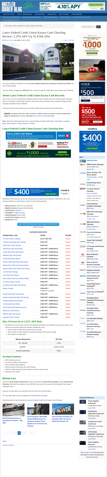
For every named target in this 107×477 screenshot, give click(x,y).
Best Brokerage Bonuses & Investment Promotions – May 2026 (13, 421)
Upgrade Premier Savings (11, 317)
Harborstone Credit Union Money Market (16, 265)
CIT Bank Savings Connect (11, 282)
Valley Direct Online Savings (12, 246)
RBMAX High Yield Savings (12, 314)
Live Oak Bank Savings (10, 272)
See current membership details (44, 116)
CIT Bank (32, 123)
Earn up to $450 (92, 193)
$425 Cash (90, 280)
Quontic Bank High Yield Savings (13, 294)
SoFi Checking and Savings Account (14, 307)
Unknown (18, 210)
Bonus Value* (85, 452)
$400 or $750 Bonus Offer (95, 267)
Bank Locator (20, 212)
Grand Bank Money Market (11, 304)
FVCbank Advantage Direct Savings (14, 242)
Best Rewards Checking (39, 396)
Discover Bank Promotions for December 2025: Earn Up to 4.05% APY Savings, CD (62, 419)
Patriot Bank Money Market (11, 259)
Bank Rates (11, 445)
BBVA (25, 123)
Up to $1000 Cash (92, 251)
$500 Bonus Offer (92, 259)
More (4, 441)
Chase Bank (58, 121)
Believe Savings (8, 289)
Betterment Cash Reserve (11, 311)
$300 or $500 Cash (93, 272)
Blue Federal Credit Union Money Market (16, 279)
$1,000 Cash (91, 305)
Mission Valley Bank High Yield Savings (15, 262)
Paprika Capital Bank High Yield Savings (16, 297)
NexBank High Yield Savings (12, 255)
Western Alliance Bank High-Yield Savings (16, 269)
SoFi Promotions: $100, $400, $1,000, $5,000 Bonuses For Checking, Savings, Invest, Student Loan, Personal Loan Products (37, 421)
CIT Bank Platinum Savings (11, 239)
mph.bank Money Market (11, 275)
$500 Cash (90, 208)
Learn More (92, 408)
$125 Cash (90, 288)
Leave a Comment (69, 40)
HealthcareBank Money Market (13, 301)
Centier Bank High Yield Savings (13, 252)
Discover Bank (11, 123)
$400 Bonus (90, 234)
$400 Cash (90, 242)
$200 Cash (90, 321)
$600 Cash (90, 337)
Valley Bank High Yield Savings (13, 249)
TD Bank (19, 123)
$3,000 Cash (91, 185)
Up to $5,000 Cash (93, 167)
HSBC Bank (50, 121)
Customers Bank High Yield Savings (14, 285)
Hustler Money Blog (18, 7)
